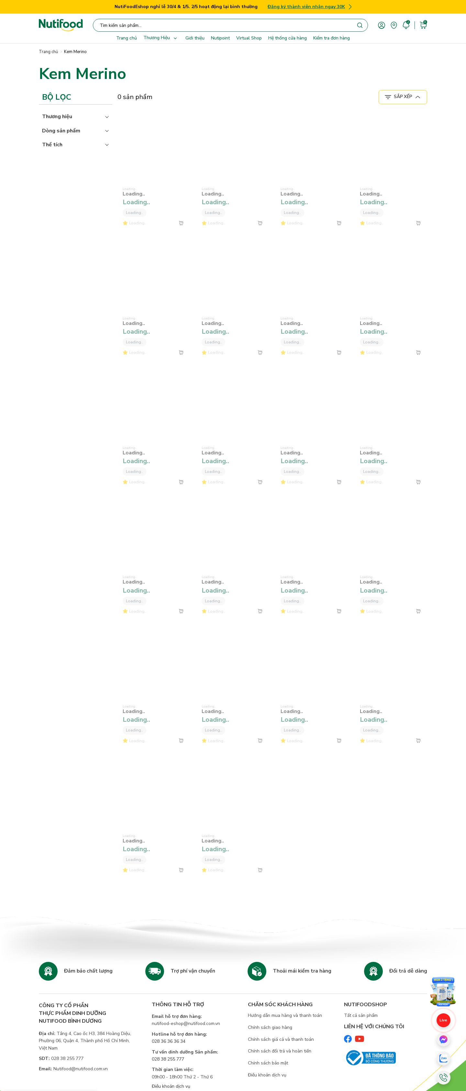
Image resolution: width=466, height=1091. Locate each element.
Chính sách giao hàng (270, 1027)
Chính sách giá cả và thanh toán (281, 1039)
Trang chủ (126, 38)
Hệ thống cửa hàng (287, 38)
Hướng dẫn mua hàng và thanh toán (285, 1015)
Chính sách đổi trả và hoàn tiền (279, 1051)
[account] (381, 25)
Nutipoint (220, 38)
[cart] (423, 25)
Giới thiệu (195, 38)
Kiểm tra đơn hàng (331, 38)
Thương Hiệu (161, 38)
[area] (394, 25)
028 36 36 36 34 (168, 1041)
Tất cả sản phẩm (361, 1015)
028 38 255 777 (168, 1059)
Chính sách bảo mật (268, 1063)
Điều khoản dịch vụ (171, 1086)
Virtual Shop (249, 38)
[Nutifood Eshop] (61, 25)
